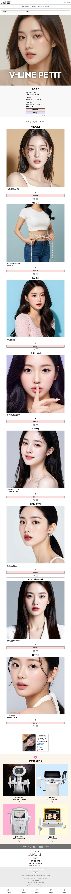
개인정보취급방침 (32, 875)
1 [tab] (34, 84)
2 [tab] (36, 84)
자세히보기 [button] (36, 858)
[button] (34, 199)
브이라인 (27, 11)
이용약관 (26, 875)
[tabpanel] (35, 50)
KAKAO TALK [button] (35, 110)
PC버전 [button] (35, 872)
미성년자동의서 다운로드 (40, 875)
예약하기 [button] (35, 113)
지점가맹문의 (48, 875)
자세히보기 (35, 195)
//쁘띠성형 (4, 11)
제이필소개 (22, 875)
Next (49, 742)
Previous (21, 742)
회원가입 (68, 2)
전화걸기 (46, 846)
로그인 (65, 2)
